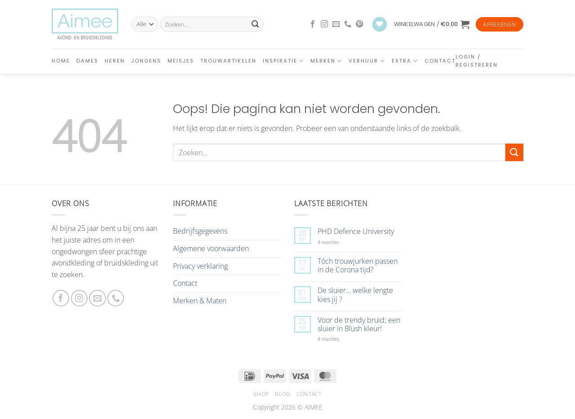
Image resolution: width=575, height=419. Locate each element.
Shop (261, 394)
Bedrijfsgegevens (200, 231)
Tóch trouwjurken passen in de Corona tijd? (358, 265)
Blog (282, 394)
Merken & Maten (199, 301)
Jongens (146, 60)
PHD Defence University (356, 231)
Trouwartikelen (228, 60)
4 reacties (339, 242)
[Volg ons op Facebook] (312, 24)
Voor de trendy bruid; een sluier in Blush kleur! (359, 324)
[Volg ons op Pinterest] (359, 24)
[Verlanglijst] (379, 24)
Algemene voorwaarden (211, 248)
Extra (405, 61)
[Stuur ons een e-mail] (336, 24)
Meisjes (181, 60)
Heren (115, 60)
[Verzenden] (255, 24)
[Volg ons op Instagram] (324, 24)
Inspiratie (283, 61)
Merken (326, 61)
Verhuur (367, 61)
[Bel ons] (347, 24)
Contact (440, 60)
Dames (87, 60)
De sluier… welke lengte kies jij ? (355, 294)
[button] (431, 24)
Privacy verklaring (200, 266)
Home (61, 60)
